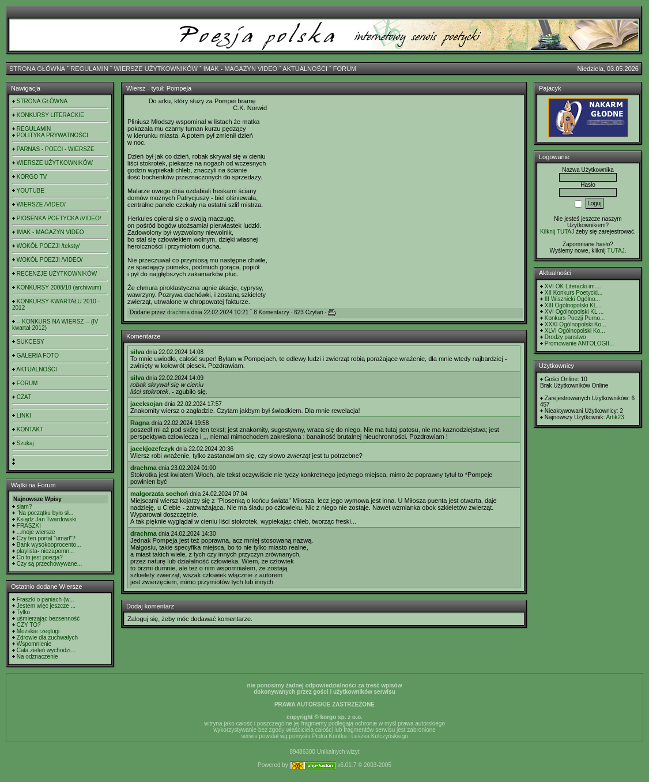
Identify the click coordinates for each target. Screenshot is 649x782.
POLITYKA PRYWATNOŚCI (52, 135)
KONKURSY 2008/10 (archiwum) (59, 287)
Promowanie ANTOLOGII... (579, 343)
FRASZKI (29, 525)
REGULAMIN (89, 68)
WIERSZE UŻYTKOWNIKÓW (156, 68)
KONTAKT (30, 429)
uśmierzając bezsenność (48, 618)
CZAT (24, 397)
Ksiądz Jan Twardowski (47, 519)
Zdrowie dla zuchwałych (47, 637)
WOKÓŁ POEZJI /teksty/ (48, 246)
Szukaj (25, 443)
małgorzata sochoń (159, 493)
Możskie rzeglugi (38, 631)
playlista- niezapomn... (45, 551)
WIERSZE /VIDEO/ (41, 204)
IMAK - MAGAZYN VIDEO (240, 68)
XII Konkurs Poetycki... (574, 293)
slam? (24, 506)
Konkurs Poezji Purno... (575, 318)
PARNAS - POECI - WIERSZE (56, 149)
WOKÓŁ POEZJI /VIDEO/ (49, 260)
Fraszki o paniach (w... (45, 599)
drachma (178, 312)
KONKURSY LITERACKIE (50, 115)
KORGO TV (32, 177)
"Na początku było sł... (45, 513)
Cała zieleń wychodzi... (46, 650)
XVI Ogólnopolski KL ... (574, 312)
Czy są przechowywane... (49, 564)
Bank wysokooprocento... (49, 545)
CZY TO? (29, 625)
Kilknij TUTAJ (557, 231)
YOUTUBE (30, 190)
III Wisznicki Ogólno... (572, 299)
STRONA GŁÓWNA (37, 68)
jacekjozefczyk (152, 448)
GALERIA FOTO (38, 355)
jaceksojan (146, 403)
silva (137, 351)
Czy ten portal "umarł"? (46, 538)
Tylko (23, 612)
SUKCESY (30, 342)
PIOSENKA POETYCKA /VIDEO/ (59, 218)
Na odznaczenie (37, 656)
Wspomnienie (34, 644)
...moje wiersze (36, 532)
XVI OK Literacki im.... (573, 286)
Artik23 (615, 417)
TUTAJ (615, 250)
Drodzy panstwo (565, 337)
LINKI (24, 415)
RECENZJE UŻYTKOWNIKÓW (57, 273)
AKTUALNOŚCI (304, 68)
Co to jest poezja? (40, 557)
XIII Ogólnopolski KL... (573, 305)
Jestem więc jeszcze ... (46, 606)
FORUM (344, 68)
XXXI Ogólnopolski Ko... (575, 324)
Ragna (140, 422)
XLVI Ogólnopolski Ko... (575, 331)
